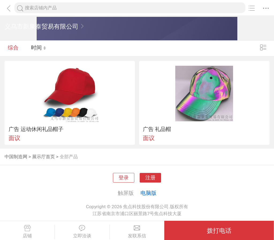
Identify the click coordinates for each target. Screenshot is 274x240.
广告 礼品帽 (157, 129)
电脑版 (148, 193)
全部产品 (69, 156)
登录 (124, 178)
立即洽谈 (82, 231)
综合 (13, 48)
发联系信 (137, 231)
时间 (38, 48)
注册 (150, 178)
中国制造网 (16, 156)
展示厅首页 (43, 156)
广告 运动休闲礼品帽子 (36, 129)
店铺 (27, 231)
